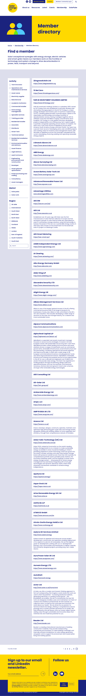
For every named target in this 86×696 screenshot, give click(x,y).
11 (73, 649)
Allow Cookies (64, 684)
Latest (44, 7)
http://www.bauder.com (41, 623)
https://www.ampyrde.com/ (43, 414)
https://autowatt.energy (42, 578)
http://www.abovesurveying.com (44, 165)
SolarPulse (73, 7)
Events (52, 7)
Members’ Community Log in (64, 1)
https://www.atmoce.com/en (43, 515)
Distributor (15, 128)
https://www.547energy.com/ (43, 103)
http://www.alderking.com (42, 276)
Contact (50, 1)
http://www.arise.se (40, 496)
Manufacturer (16, 100)
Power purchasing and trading (19, 174)
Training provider (17, 118)
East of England (17, 234)
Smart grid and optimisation (17, 169)
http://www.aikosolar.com (42, 266)
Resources (36, 7)
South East (15, 241)
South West (16, 211)
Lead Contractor (17, 155)
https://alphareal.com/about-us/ (45, 336)
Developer (15, 165)
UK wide (14, 204)
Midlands (15, 221)
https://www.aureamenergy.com (44, 568)
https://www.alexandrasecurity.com (46, 285)
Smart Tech (16, 132)
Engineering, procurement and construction (18, 160)
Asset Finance (16, 148)
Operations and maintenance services (19, 89)
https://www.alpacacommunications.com (48, 327)
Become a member (39, 1)
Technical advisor (18, 135)
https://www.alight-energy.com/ (44, 295)
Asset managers (17, 182)
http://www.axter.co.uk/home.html (45, 588)
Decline (71, 684)
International (16, 208)
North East (15, 214)
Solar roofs (15, 195)
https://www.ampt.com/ (42, 405)
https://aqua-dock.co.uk (42, 486)
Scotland (15, 224)
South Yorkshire (17, 238)
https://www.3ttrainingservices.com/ (46, 93)
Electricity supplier (18, 96)
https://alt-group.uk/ (40, 385)
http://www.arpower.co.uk (42, 184)
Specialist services (18, 115)
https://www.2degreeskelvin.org (44, 83)
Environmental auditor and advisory (19, 144)
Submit (43, 674)
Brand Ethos (19, 692)
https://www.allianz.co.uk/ (42, 305)
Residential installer (18, 121)
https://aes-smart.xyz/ (41, 237)
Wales (14, 228)
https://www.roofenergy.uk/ (43, 525)
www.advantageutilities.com (43, 194)
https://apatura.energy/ (41, 477)
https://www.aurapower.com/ (43, 558)
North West (15, 218)
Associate (15, 125)
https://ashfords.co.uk (41, 506)
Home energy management (16, 110)
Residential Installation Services (20, 139)
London (14, 231)
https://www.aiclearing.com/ (43, 256)
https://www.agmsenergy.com (44, 247)
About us (25, 7)
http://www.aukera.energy (42, 535)
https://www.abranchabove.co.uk (45, 145)
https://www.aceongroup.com (44, 175)
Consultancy (16, 179)
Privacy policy (16, 685)
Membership (62, 7)
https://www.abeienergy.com (43, 155)
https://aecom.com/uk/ (41, 204)
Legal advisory (17, 152)
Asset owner (16, 93)
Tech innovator (17, 85)
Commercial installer (19, 106)
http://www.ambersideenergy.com (45, 395)
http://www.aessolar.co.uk (42, 213)
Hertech (34, 692)
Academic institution (19, 103)
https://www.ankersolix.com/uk (44, 443)
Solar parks (15, 192)
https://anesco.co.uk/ (41, 424)
